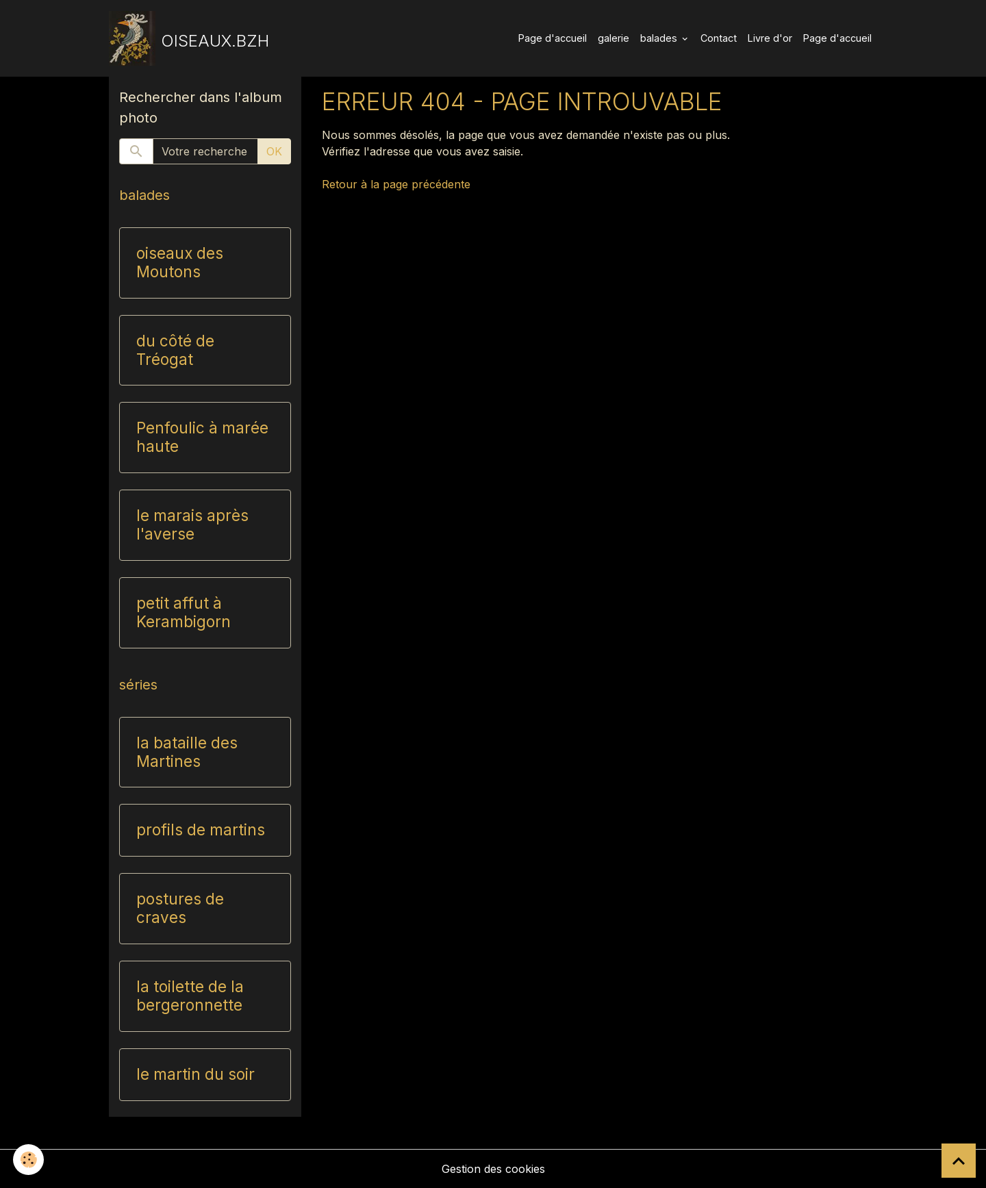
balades (660, 38)
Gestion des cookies (493, 1169)
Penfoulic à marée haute (202, 437)
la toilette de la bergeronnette (190, 996)
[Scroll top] (958, 1160)
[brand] (189, 38)
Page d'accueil (552, 38)
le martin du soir (195, 1074)
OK (274, 151)
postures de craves (180, 908)
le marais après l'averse (192, 525)
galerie (613, 38)
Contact (718, 38)
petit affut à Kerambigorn (183, 612)
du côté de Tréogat (175, 350)
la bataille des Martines (187, 752)
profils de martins (200, 830)
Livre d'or (770, 38)
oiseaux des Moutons (179, 262)
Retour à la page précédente (396, 184)
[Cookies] (29, 1159)
